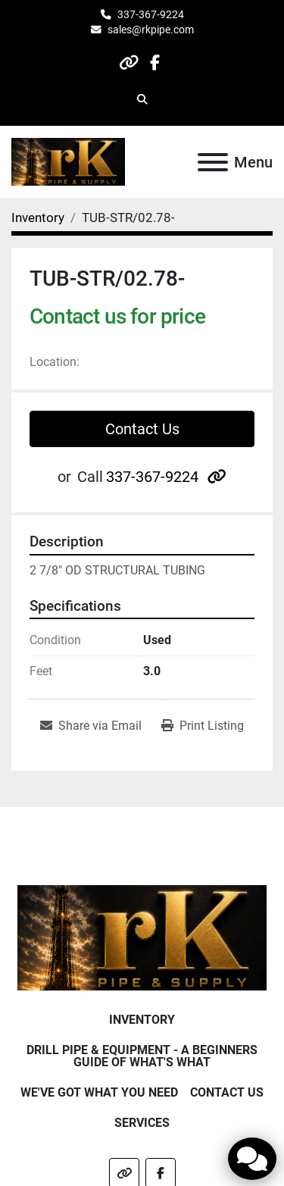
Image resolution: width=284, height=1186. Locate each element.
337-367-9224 (150, 14)
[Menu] (213, 162)
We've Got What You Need (99, 1092)
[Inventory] (37, 217)
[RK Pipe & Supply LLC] (142, 937)
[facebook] (154, 62)
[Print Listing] (202, 726)
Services (142, 1123)
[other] (128, 62)
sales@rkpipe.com (151, 29)
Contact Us (142, 429)
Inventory (142, 1019)
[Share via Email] (90, 726)
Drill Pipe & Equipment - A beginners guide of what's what (142, 1056)
